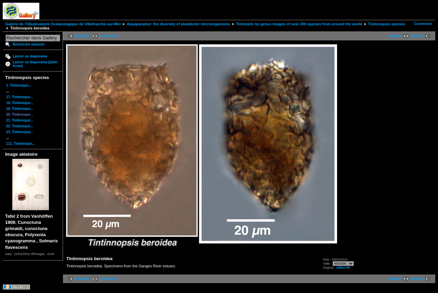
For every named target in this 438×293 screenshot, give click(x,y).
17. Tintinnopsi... (19, 97)
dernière (417, 36)
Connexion (423, 24)
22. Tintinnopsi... (19, 126)
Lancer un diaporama (30, 56)
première (82, 36)
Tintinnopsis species (386, 24)
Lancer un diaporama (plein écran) (35, 64)
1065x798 (343, 267)
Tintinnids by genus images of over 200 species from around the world (299, 24)
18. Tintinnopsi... (19, 103)
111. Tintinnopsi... (20, 143)
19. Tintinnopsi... (19, 109)
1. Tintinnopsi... (18, 85)
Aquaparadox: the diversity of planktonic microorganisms (178, 24)
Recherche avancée (28, 44)
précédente (108, 36)
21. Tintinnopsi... (19, 120)
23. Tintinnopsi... (19, 132)
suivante (394, 36)
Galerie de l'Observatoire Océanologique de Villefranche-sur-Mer (63, 24)
